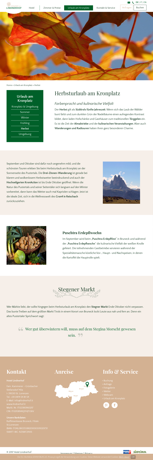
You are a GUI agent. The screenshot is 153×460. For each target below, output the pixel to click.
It (141, 2)
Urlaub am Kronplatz (78, 8)
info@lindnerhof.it (23, 400)
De (137, 2)
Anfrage (108, 384)
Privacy (88, 453)
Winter (25, 117)
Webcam (108, 395)
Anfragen (127, 7)
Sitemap (78, 453)
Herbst (25, 128)
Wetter (107, 391)
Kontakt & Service (106, 8)
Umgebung (25, 134)
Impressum (66, 453)
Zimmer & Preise (52, 8)
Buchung (108, 380)
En (145, 2)
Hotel (31, 8)
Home (9, 85)
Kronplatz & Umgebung (25, 106)
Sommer (25, 112)
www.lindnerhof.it (16, 404)
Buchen (140, 7)
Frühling (24, 123)
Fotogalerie (109, 387)
